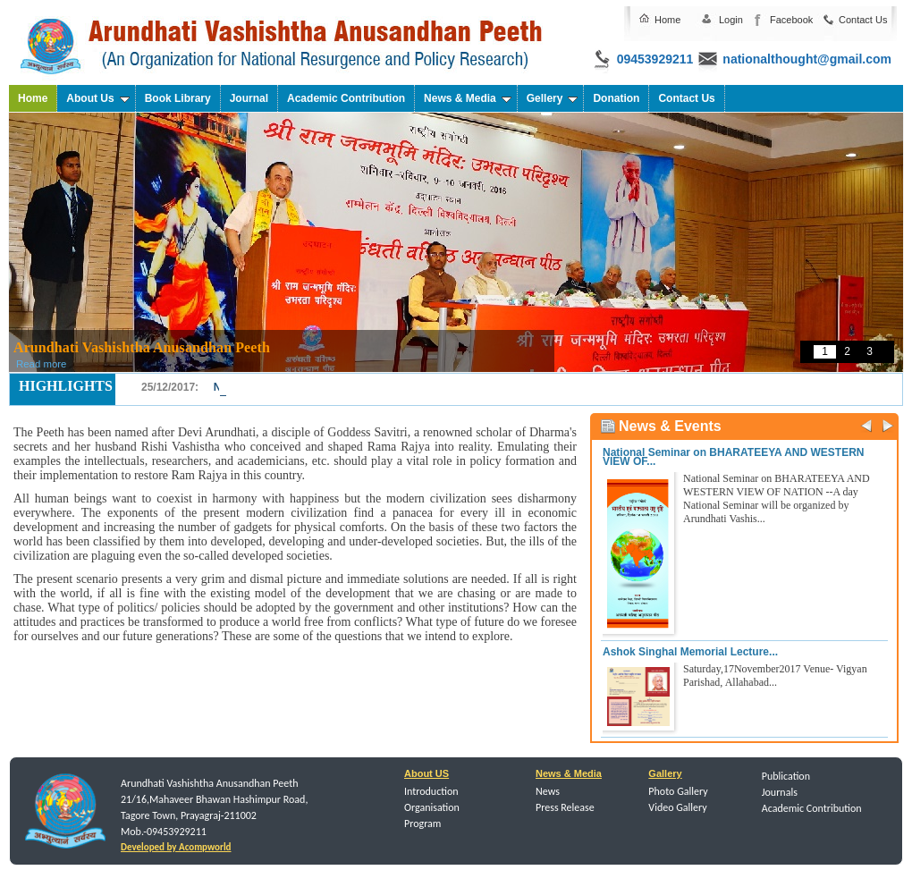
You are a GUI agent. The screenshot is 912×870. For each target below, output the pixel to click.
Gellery (552, 98)
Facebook (791, 19)
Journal (249, 98)
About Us (97, 98)
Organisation (432, 807)
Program (422, 823)
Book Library (178, 98)
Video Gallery (677, 807)
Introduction (431, 791)
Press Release (565, 807)
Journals (780, 792)
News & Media (467, 98)
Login (731, 19)
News (548, 791)
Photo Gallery (677, 791)
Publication (786, 776)
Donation (616, 98)
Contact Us (863, 19)
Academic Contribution (346, 98)
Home (667, 19)
